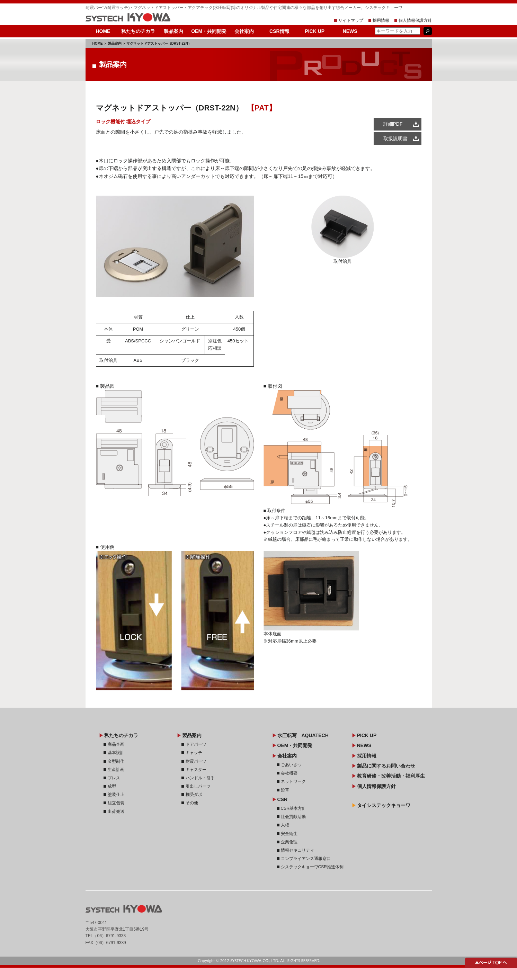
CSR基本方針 (293, 808)
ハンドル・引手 (200, 778)
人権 (285, 825)
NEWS (350, 31)
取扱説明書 (395, 138)
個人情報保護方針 (415, 20)
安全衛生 (289, 833)
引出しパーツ (198, 786)
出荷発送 (116, 811)
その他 (192, 802)
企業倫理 (289, 842)
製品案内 (173, 31)
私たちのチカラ (138, 31)
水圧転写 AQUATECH (303, 735)
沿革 (285, 790)
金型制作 (116, 761)
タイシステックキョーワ (383, 805)
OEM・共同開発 (208, 31)
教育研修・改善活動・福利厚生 (391, 776)
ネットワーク (293, 781)
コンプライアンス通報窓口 (306, 858)
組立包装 (116, 802)
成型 (112, 786)
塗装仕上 (116, 794)
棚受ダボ (194, 794)
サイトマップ (350, 20)
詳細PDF (393, 124)
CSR (282, 799)
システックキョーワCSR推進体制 (312, 866)
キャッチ (194, 752)
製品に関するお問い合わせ (386, 766)
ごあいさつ (291, 764)
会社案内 (244, 31)
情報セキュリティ (297, 850)
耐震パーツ (196, 761)
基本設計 (116, 752)
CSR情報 (279, 31)
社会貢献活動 (293, 816)
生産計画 (116, 769)
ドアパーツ (196, 744)
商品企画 (116, 744)
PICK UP (314, 31)
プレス (114, 778)
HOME (103, 31)
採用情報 (381, 20)
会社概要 (289, 773)
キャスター (196, 769)
